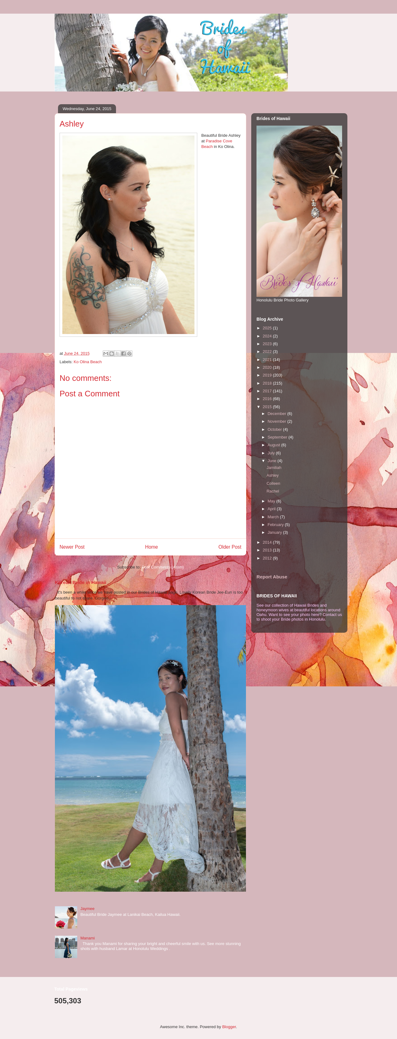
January (275, 532)
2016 (268, 398)
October (275, 429)
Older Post (229, 547)
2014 (268, 542)
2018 (268, 383)
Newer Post (72, 547)
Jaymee (87, 908)
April (272, 508)
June (273, 460)
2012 (268, 558)
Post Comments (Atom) (163, 567)
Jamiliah (273, 467)
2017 (268, 391)
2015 (268, 406)
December (278, 413)
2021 (268, 359)
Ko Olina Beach (88, 361)
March (274, 517)
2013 (268, 550)
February (276, 524)
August (274, 445)
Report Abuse (271, 576)
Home (151, 547)
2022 (268, 351)
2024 (268, 336)
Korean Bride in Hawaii (80, 582)
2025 (268, 328)
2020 (268, 367)
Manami (87, 938)
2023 (268, 343)
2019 (268, 375)
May (272, 501)
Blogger (229, 1026)
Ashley (272, 475)
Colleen (273, 483)
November (278, 421)
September (278, 437)
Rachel (272, 491)
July (272, 453)
